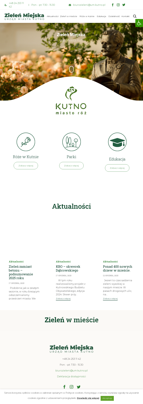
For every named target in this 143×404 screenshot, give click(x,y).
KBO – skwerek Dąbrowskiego (68, 268)
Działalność (114, 16)
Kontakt (125, 16)
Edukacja (101, 16)
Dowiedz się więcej (88, 398)
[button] (139, 23)
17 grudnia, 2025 (16, 283)
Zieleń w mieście (68, 16)
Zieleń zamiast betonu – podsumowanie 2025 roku (21, 272)
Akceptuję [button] (107, 398)
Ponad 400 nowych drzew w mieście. (117, 268)
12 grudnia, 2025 (110, 275)
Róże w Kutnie (86, 16)
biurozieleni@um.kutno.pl (89, 5)
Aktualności (53, 16)
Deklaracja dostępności (71, 376)
